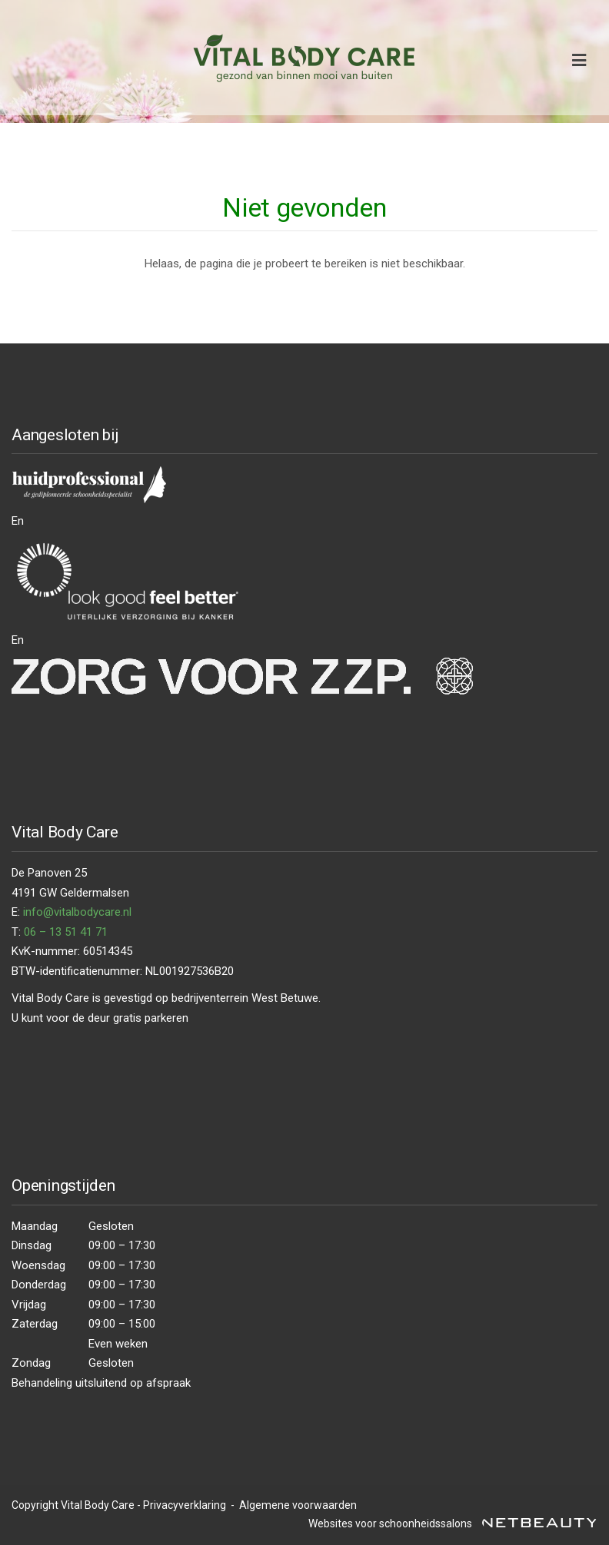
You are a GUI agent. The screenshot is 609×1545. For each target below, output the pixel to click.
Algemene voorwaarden (297, 1505)
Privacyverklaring (184, 1505)
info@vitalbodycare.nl (77, 912)
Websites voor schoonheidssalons (452, 1523)
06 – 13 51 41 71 (66, 932)
